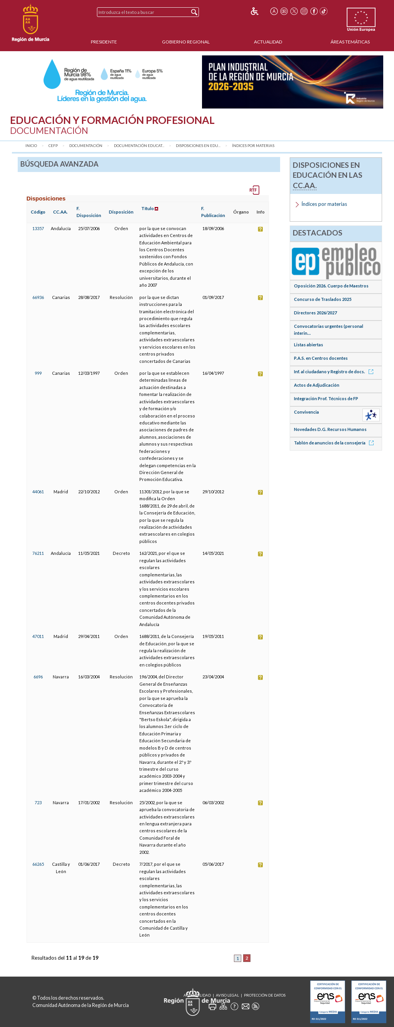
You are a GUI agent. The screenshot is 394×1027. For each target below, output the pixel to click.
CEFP (53, 146)
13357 (38, 228)
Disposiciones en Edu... (198, 146)
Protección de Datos (264, 995)
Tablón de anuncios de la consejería (335, 442)
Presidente (104, 42)
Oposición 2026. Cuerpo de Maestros (331, 285)
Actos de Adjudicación (316, 384)
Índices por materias (253, 146)
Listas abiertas (308, 344)
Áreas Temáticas (350, 42)
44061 (38, 491)
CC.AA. (60, 211)
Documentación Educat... (139, 146)
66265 (38, 864)
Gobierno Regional (186, 42)
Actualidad (268, 42)
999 (38, 373)
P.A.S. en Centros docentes (321, 358)
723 (38, 802)
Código (38, 211)
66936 (38, 297)
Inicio (31, 146)
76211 (38, 553)
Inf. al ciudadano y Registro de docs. (335, 371)
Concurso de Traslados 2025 (322, 299)
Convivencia (306, 411)
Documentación (85, 146)
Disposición (121, 211)
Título (147, 208)
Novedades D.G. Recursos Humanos (330, 429)
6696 (38, 676)
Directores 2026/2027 (315, 312)
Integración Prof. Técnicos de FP (326, 398)
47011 (38, 636)
